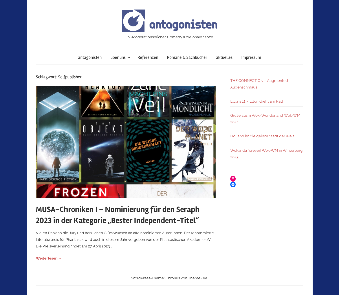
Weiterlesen (46, 258)
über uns (120, 57)
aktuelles (224, 57)
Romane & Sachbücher (187, 57)
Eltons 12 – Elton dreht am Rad (256, 101)
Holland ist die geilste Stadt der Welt (262, 136)
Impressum (251, 57)
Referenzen (147, 57)
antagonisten (90, 57)
